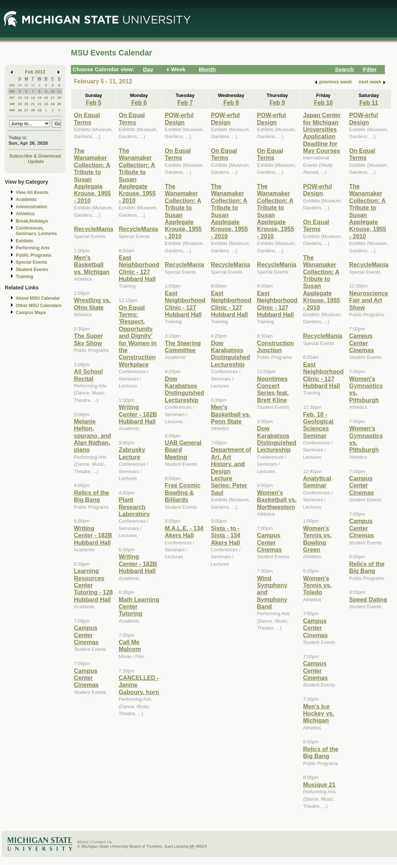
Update (36, 161)
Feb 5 (93, 102)
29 (20, 85)
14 (33, 97)
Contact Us (102, 842)
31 (33, 85)
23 (46, 104)
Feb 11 (369, 102)
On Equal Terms (87, 118)
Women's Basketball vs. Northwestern (277, 499)
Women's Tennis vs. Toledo (317, 585)
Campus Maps (31, 312)
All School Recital (88, 375)
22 (39, 104)
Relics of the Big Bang (91, 496)
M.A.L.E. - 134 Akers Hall (184, 531)
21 (33, 104)
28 (33, 110)
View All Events (32, 192)
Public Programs (33, 255)
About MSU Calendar (38, 298)
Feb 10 (323, 102)
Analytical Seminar (317, 482)
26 (20, 110)
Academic (26, 199)
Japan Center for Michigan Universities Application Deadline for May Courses (321, 133)
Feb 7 (185, 102)
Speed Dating (368, 599)
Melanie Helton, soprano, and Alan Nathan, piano (92, 435)
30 (26, 85)
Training (24, 276)
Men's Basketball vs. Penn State (231, 414)
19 (20, 104)
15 (39, 97)
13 (26, 97)
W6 (12, 91)
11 (59, 91)
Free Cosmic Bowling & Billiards (182, 492)
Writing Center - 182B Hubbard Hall (93, 535)
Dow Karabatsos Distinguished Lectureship (184, 389)
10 (53, 91)
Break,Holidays (32, 221)
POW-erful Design (179, 118)
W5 (12, 85)
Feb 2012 (35, 72)
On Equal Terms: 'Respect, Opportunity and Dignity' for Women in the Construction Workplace (138, 336)
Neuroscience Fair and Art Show (368, 300)
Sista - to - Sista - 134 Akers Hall (225, 535)
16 (46, 97)
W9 (12, 110)
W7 (12, 97)
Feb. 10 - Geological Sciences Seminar (318, 425)
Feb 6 (139, 102)
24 (53, 104)
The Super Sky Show (88, 339)
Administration (31, 206)
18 (59, 97)
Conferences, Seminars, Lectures (36, 231)
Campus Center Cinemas (86, 634)
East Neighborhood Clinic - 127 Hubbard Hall (139, 268)
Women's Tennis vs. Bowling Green (317, 539)
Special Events (31, 262)
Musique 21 (319, 784)
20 (26, 104)
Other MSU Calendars (39, 305)
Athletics (25, 213)
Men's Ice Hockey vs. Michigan (318, 713)
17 (53, 97)
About (82, 842)
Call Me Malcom (130, 645)
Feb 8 (231, 102)
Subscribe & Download (35, 156)
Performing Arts (33, 248)
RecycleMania (93, 229)
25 (59, 104)
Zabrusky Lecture (132, 453)
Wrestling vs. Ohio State (92, 303)
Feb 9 (277, 102)
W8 (12, 104)
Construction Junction (275, 346)
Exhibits (24, 241)
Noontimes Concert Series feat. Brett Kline (273, 389)
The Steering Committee (183, 346)
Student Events (32, 269)
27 (26, 110)
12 (20, 97)
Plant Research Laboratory (134, 506)
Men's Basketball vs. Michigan (92, 264)
